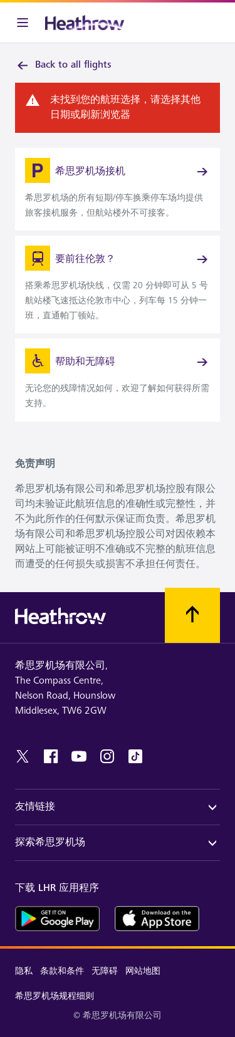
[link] (117, 189)
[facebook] (50, 756)
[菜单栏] (22, 22)
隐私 (24, 971)
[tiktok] (135, 756)
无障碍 (104, 971)
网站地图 (142, 971)
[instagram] (107, 756)
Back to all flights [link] (63, 65)
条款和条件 (62, 971)
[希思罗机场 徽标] (84, 22)
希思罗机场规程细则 (54, 996)
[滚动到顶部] (192, 615)
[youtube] (78, 756)
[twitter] (22, 756)
